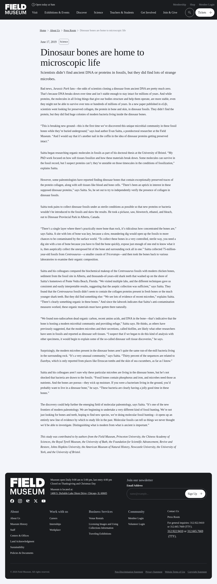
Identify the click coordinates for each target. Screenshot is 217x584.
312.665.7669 (195, 531)
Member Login (206, 4)
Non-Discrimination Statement (129, 572)
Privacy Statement (154, 572)
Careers (53, 518)
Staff (12, 529)
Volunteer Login (136, 524)
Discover (81, 12)
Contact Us (173, 511)
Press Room (70, 30)
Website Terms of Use (175, 572)
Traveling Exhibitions (100, 533)
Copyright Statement (197, 572)
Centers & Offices (19, 535)
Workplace (55, 529)
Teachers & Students (122, 12)
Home (43, 30)
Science (98, 12)
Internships (55, 524)
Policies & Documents (21, 553)
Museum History (19, 524)
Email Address (135, 485)
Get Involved (148, 12)
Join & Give (170, 12)
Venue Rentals (96, 518)
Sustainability (17, 547)
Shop (192, 4)
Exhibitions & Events (57, 12)
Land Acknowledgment (22, 541)
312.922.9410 (175, 531)
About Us (55, 30)
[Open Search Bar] (189, 12)
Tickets (205, 12)
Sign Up (196, 494)
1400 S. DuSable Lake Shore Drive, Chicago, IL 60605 (78, 493)
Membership (179, 4)
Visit (34, 12)
